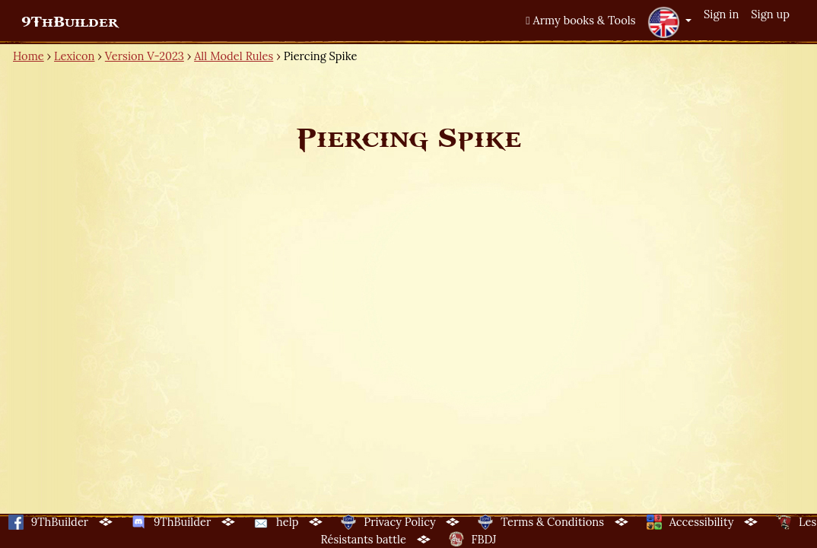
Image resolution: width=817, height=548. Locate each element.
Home (28, 56)
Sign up (770, 14)
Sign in (721, 14)
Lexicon (74, 56)
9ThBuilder (69, 22)
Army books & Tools (580, 20)
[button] (669, 22)
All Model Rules (233, 56)
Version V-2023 (144, 56)
